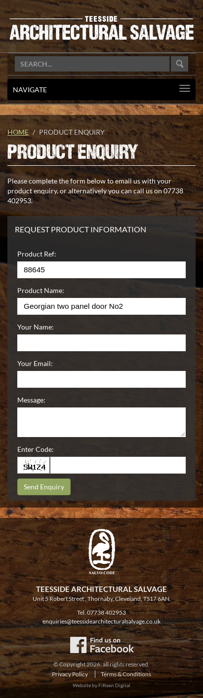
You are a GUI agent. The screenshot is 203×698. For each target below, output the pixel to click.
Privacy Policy (70, 674)
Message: (31, 400)
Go (179, 64)
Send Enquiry (44, 486)
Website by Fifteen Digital (101, 685)
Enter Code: (35, 449)
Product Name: (40, 290)
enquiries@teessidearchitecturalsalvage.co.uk (101, 621)
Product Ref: (36, 254)
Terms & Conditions (126, 674)
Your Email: (35, 363)
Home (18, 132)
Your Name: (35, 327)
